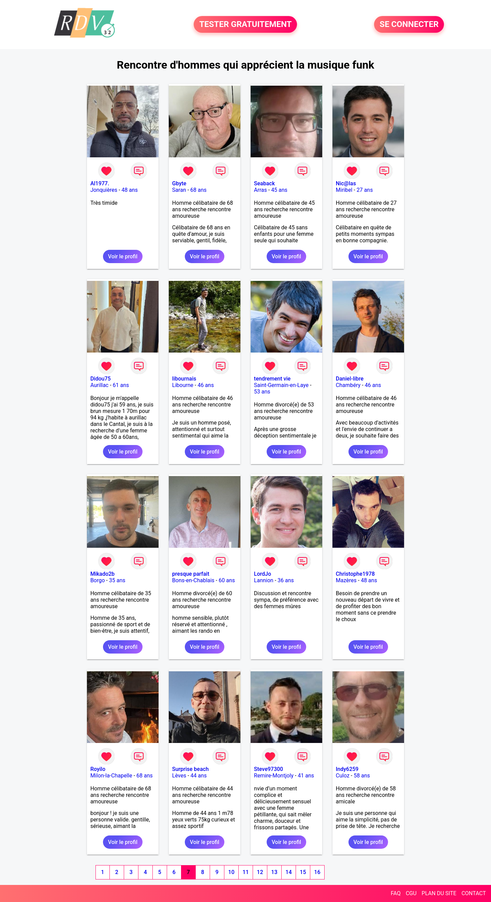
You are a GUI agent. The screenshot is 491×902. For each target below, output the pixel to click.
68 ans (198, 190)
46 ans (205, 385)
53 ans (262, 391)
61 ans (121, 385)
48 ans (129, 190)
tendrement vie (272, 378)
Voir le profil (122, 256)
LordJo (262, 574)
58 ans (362, 775)
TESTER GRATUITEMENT (245, 24)
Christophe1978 (355, 574)
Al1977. (99, 183)
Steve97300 (268, 769)
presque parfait (190, 574)
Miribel (344, 190)
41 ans (306, 775)
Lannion (263, 580)
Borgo (97, 580)
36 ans (286, 580)
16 (317, 872)
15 (303, 872)
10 (231, 872)
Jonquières (103, 190)
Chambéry (348, 385)
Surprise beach (190, 769)
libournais (184, 378)
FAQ (396, 893)
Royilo (97, 769)
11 (245, 872)
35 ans (117, 580)
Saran (179, 190)
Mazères (346, 580)
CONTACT (473, 893)
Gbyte (179, 183)
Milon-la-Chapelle (111, 775)
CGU (411, 893)
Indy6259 (347, 769)
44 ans (199, 775)
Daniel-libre (349, 378)
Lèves (179, 775)
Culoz (342, 775)
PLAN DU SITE (439, 893)
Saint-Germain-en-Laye (281, 385)
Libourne (182, 385)
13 (274, 872)
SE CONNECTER (409, 24)
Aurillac (99, 385)
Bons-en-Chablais (193, 580)
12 (260, 872)
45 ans (279, 190)
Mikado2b (102, 574)
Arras (260, 190)
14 (288, 872)
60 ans (227, 580)
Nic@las (346, 183)
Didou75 (100, 378)
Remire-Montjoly (274, 775)
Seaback (264, 183)
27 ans (365, 190)
